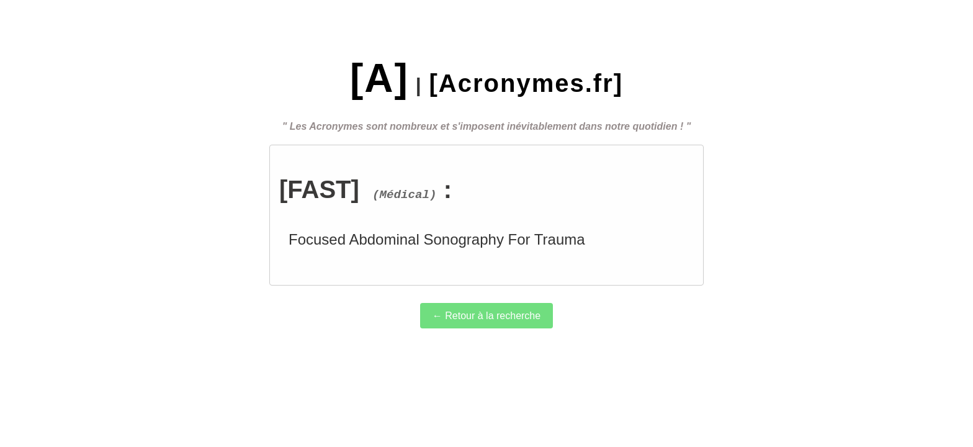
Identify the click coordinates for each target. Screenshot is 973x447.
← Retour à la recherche (486, 315)
